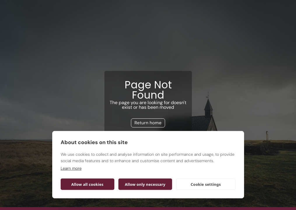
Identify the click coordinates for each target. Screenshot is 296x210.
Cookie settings (206, 184)
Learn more (71, 168)
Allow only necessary (145, 184)
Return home (148, 123)
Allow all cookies (87, 184)
